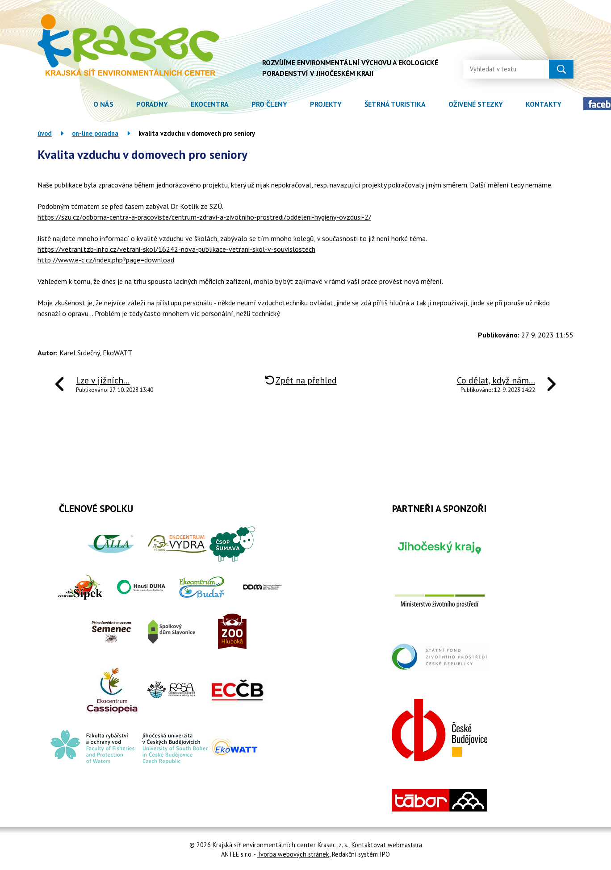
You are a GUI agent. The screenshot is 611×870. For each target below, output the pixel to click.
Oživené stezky (475, 104)
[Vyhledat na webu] (499, 66)
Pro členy (269, 104)
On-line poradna (95, 133)
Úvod (70, 104)
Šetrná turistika (395, 104)
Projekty (326, 104)
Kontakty (543, 104)
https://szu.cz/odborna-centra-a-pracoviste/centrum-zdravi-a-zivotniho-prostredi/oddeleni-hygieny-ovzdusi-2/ (204, 216)
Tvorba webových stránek (293, 854)
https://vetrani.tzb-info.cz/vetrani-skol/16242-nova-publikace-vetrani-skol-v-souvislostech (176, 249)
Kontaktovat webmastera (387, 845)
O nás (103, 104)
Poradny (152, 104)
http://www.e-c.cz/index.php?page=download (106, 259)
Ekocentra (210, 104)
